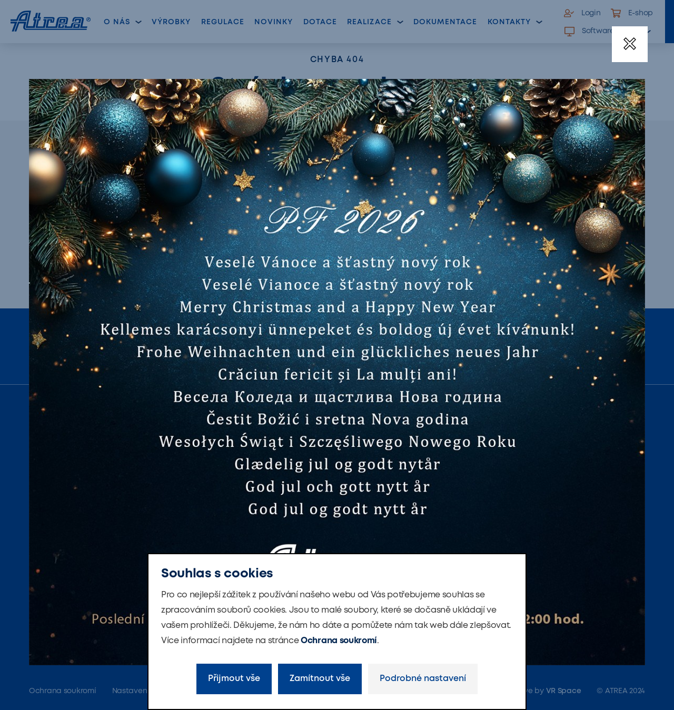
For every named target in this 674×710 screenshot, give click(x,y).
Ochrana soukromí (339, 641)
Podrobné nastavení (423, 679)
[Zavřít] (630, 44)
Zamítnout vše (320, 679)
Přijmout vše (234, 679)
